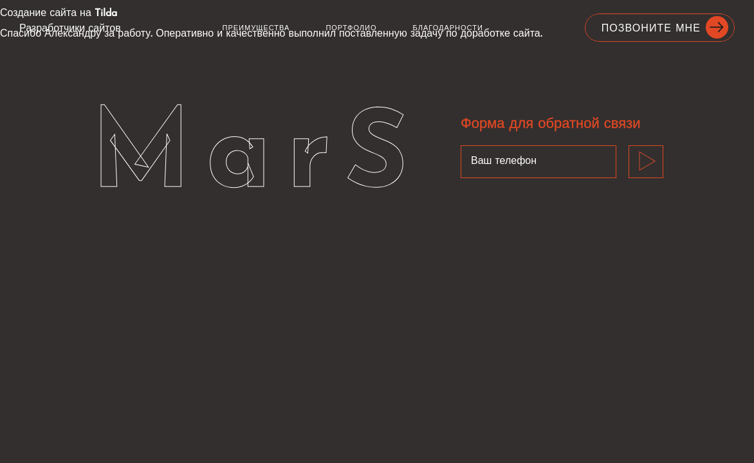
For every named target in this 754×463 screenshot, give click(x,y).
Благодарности (448, 28)
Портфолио (351, 28)
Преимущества (256, 28)
